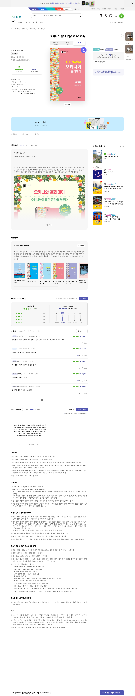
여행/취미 (24, 29)
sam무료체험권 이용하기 (99, 62)
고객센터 (122, 9)
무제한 (20, 22)
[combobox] (36, 15)
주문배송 (110, 9)
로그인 (98, 9)
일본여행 (40, 29)
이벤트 (127, 43)
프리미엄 (27, 22)
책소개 (22, 145)
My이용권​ (120, 22)
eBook (42, 9)
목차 (27, 145)
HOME (12, 29)
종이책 (38, 409)
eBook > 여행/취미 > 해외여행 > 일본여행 (25, 156)
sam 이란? (128, 59)
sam (50, 9)
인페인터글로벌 (15, 50)
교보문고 (34, 9)
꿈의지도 (14, 53)
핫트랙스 (59, 9)
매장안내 (116, 9)
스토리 (67, 9)
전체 (27, 409)
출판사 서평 (34, 145)
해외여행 (32, 29)
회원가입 (93, 9)
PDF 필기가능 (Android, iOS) (28, 93)
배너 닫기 (132, 3)
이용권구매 (113, 22)
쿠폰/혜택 (128, 56)
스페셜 (41, 22)
